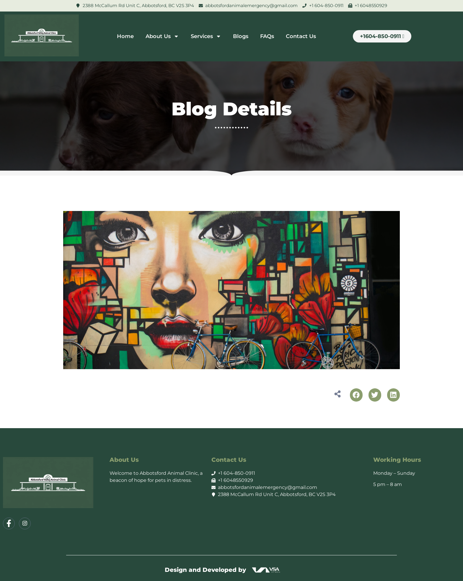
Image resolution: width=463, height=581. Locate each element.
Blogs (240, 36)
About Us (162, 36)
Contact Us (301, 36)
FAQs (267, 36)
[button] (356, 395)
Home (125, 36)
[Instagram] (25, 523)
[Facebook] (9, 523)
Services (206, 36)
